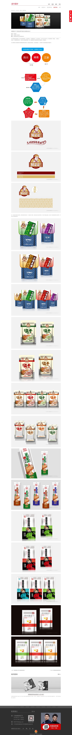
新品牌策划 (49, 7)
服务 (56, 4)
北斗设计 (17, 10)
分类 (39, 7)
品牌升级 (55, 7)
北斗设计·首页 (17, 706)
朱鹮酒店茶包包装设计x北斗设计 (36, 694)
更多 (59, 674)
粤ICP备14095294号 (32, 734)
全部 (60, 7)
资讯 (51, 706)
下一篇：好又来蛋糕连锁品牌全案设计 (55, 670)
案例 (53, 4)
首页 (49, 4)
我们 (60, 4)
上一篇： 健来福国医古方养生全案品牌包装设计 (18, 670)
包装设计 (44, 7)
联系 (57, 706)
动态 (46, 706)
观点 (41, 706)
